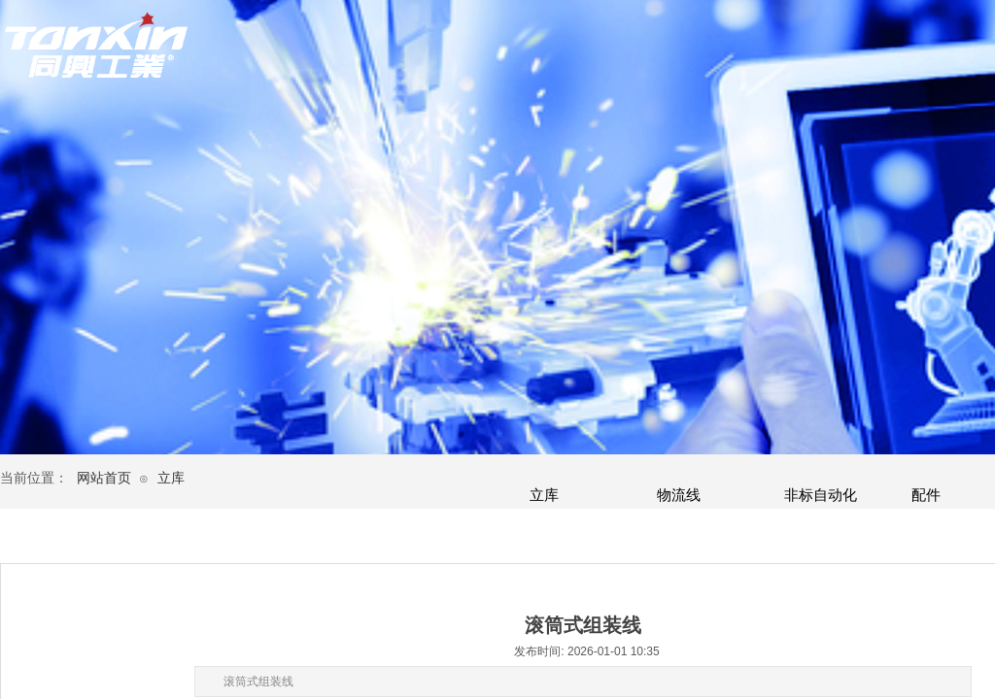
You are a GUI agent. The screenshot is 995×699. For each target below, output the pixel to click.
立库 (171, 478)
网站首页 (104, 478)
